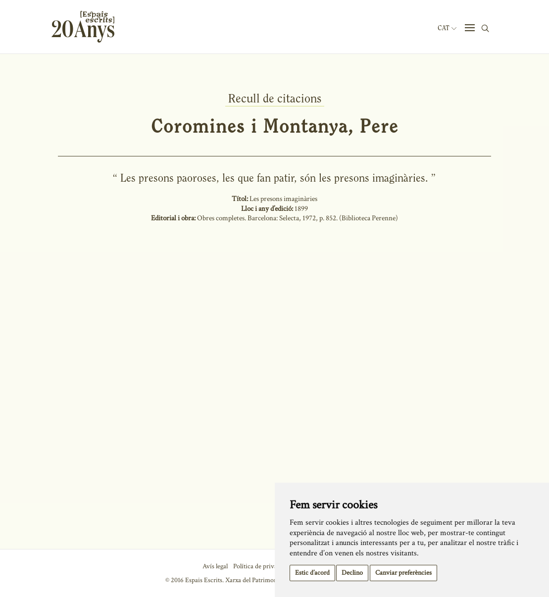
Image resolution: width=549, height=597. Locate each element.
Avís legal (215, 566)
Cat (447, 28)
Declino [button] (352, 572)
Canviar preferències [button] (403, 572)
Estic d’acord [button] (312, 572)
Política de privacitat (261, 566)
